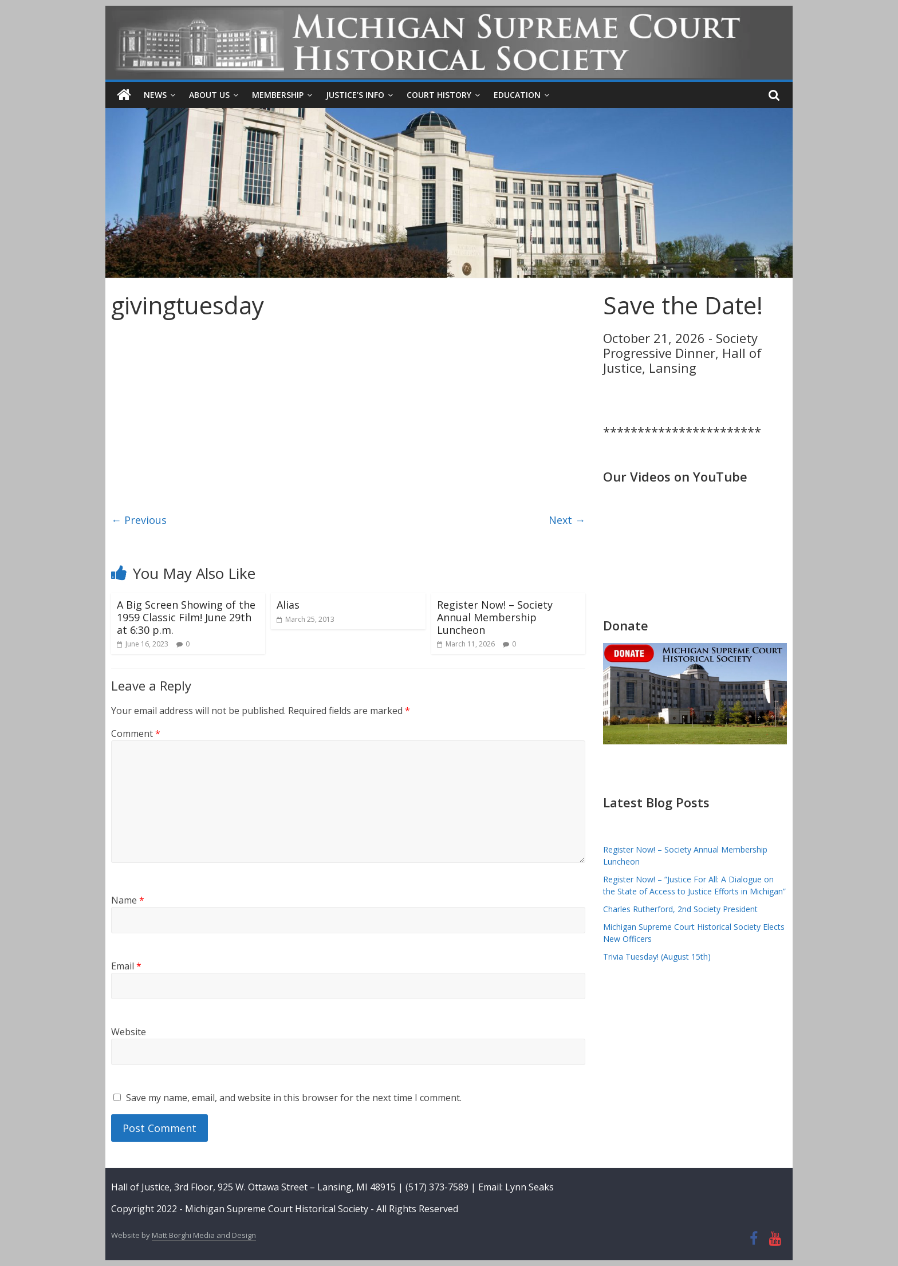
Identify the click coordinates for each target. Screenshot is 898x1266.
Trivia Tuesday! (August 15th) (657, 956)
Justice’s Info (355, 94)
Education (517, 94)
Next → (567, 519)
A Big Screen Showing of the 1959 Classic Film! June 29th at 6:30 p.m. (186, 617)
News (155, 94)
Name (127, 900)
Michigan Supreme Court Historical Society (278, 1208)
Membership (278, 94)
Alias (288, 605)
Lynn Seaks (529, 1187)
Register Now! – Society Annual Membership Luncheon (495, 617)
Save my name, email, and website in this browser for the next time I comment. (294, 1097)
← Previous (139, 519)
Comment (135, 733)
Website (128, 1032)
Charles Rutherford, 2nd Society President (680, 909)
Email (126, 966)
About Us (209, 94)
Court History (439, 94)
